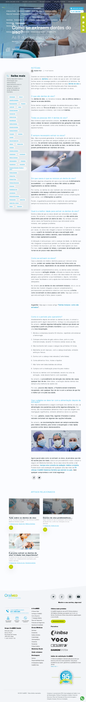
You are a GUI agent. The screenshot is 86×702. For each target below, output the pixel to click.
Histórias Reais (11, 26)
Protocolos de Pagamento (30, 14)
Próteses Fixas (12, 179)
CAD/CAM (11, 107)
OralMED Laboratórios (29, 1)
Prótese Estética (20, 23)
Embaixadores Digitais (38, 32)
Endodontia (18, 20)
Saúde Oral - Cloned (14, 203)
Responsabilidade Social (21, 32)
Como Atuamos (37, 11)
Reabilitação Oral (13, 189)
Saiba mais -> (54, 666)
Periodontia (10, 23)
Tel (76, 12)
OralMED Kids (51, 32)
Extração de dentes (13, 127)
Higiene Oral (20, 144)
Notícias (9, 32)
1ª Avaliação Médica (50, 11)
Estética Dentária (29, 20)
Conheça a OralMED (23, 11)
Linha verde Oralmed (26, 619)
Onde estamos (22, 26)
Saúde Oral (22, 199)
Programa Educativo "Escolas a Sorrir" (16, 168)
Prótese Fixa (12, 176)
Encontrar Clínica (58, 621)
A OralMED (37, 8)
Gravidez (11, 137)
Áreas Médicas (37, 17)
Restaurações (12, 199)
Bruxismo (23, 103)
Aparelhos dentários (13, 100)
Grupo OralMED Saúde (13, 1)
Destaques (31, 29)
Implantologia (40, 20)
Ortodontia (62, 20)
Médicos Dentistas (13, 157)
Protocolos (11, 186)
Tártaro (11, 206)
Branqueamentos (13, 103)
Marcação (76, 9)
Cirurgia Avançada (13, 110)
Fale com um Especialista (9, 619)
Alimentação (12, 97)
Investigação (22, 154)
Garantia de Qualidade (47, 14)
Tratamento (19, 206)
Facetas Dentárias (13, 130)
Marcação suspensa (17, 619)
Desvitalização (12, 120)
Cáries (19, 107)
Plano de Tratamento (13, 14)
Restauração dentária (14, 196)
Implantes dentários (13, 151)
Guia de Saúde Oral (13, 140)
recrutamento (12, 193)
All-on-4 (21, 97)
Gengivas (20, 134)
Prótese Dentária (13, 172)
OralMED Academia (45, 1)
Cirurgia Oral (12, 113)
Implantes (11, 147)
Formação (11, 134)
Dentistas (9, 20)
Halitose (11, 144)
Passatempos (12, 164)
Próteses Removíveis (14, 182)
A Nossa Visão (11, 11)
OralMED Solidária (59, 1)
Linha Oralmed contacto (18, 611)
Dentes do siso (12, 117)
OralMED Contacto (74, 1)
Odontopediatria (52, 20)
